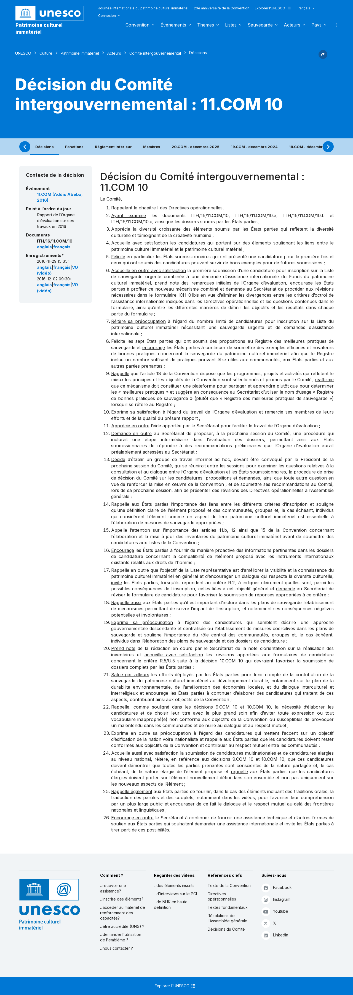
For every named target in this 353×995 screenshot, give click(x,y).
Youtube (274, 911)
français (62, 246)
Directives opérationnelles (222, 896)
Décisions (44, 146)
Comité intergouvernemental (155, 53)
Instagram (275, 899)
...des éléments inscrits (174, 885)
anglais (44, 246)
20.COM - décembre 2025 (196, 146)
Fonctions (74, 146)
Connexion (107, 16)
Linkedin (274, 935)
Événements (173, 25)
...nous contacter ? (116, 948)
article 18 (151, 373)
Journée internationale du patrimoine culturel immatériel (143, 8)
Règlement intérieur (113, 146)
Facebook (276, 887)
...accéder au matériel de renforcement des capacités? (122, 912)
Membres (151, 146)
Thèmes (205, 25)
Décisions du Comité (226, 929)
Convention (137, 25)
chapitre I (149, 207)
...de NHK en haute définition (171, 904)
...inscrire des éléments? (121, 899)
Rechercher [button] (335, 25)
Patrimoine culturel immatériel (39, 28)
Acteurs (292, 25)
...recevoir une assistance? (113, 888)
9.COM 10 (226, 707)
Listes (231, 25)
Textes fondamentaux (228, 907)
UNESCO (23, 53)
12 (233, 530)
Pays (316, 25)
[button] (323, 57)
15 (263, 530)
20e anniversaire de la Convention (221, 8)
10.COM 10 (231, 661)
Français (303, 8)
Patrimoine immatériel (80, 53)
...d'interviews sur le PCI (175, 893)
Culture (45, 53)
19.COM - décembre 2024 (254, 146)
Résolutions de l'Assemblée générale (227, 918)
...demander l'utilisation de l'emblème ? (120, 937)
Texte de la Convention (229, 885)
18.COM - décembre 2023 (312, 146)
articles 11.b (214, 530)
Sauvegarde (260, 25)
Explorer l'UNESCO (273, 8)
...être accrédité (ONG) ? (122, 926)
